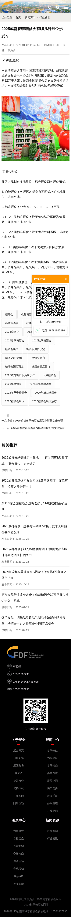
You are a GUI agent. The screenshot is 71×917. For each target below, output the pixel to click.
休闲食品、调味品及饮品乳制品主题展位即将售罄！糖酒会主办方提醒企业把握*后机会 (33, 620)
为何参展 (52, 758)
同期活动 (18, 803)
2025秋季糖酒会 (41, 340)
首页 (18, 17)
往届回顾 (18, 795)
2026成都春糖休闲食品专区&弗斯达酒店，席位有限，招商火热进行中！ (35, 483)
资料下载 (18, 788)
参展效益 (52, 750)
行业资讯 (44, 17)
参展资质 (52, 773)
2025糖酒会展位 (14, 401)
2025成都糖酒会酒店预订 (20, 375)
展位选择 (52, 788)
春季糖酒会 (11, 323)
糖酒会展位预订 (14, 357)
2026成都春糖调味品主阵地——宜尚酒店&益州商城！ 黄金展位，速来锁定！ (35, 460)
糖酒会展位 (11, 349)
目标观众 (18, 838)
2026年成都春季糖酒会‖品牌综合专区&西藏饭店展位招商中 (34, 575)
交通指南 (18, 853)
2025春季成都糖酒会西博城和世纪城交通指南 (38, 428)
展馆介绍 (18, 846)
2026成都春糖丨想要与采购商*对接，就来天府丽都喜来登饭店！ (34, 529)
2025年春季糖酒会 (40, 383)
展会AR (18, 876)
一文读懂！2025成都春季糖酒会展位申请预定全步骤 (32, 420)
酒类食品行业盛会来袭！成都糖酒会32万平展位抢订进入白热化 (35, 597)
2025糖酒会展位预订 (44, 401)
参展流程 (52, 803)
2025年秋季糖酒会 (16, 392)
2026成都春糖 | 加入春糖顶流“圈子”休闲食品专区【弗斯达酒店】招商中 (34, 552)
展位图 (19, 773)
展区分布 (18, 765)
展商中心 (52, 740)
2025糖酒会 (12, 331)
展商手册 (52, 795)
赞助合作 (18, 780)
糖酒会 (9, 314)
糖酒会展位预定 (35, 349)
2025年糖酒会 (13, 383)
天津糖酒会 (49, 375)
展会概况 (18, 750)
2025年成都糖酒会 (46, 392)
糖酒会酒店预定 (14, 366)
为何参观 (18, 830)
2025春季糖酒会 (14, 340)
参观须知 (18, 868)
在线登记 (52, 810)
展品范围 (52, 780)
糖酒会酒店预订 (41, 366)
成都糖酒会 (27, 314)
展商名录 (18, 883)
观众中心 (18, 820)
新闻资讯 (30, 17)
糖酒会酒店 (38, 357)
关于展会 (18, 740)
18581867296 (21, 674)
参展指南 (52, 765)
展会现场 (18, 861)
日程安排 (18, 758)
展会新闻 (52, 830)
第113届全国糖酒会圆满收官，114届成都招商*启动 (34, 506)
